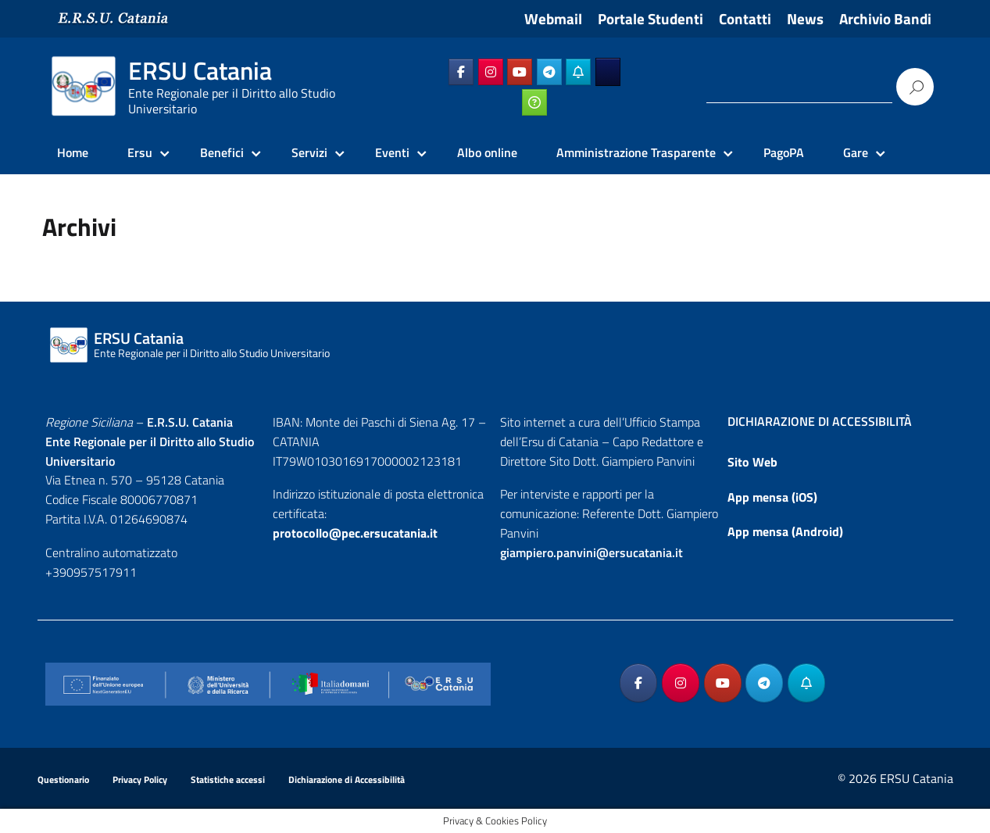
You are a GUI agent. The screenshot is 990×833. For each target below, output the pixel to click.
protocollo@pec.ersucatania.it (355, 533)
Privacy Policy (140, 779)
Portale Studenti (650, 19)
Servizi (309, 152)
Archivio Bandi (885, 19)
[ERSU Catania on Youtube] (519, 72)
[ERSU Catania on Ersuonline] (607, 72)
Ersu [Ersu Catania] (139, 152)
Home (72, 152)
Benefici (222, 152)
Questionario (63, 779)
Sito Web (752, 461)
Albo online (487, 152)
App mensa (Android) (785, 531)
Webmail (553, 19)
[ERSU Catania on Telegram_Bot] (578, 72)
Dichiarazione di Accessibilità (346, 779)
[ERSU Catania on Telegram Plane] (549, 72)
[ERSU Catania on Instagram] (490, 72)
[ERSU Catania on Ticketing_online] (534, 102)
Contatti (745, 19)
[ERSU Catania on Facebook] (461, 72)
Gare (855, 152)
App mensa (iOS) (772, 497)
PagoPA (783, 152)
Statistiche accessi (228, 779)
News (805, 19)
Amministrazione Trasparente (636, 152)
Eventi (392, 152)
